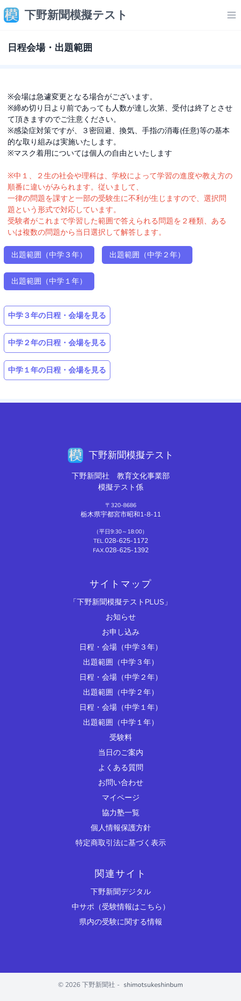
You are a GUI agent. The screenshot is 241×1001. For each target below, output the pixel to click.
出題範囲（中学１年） (49, 281)
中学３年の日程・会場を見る (57, 315)
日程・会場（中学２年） (120, 677)
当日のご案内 (120, 752)
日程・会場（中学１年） (120, 707)
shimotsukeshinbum (153, 984)
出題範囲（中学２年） (147, 255)
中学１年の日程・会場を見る (57, 370)
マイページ (121, 798)
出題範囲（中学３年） (49, 255)
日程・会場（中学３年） (120, 647)
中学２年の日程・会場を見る (57, 343)
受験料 (120, 737)
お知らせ (121, 617)
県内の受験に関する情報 (120, 922)
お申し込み (121, 632)
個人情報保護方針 (121, 828)
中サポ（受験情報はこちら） (121, 907)
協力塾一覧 (121, 813)
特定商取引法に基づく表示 (120, 843)
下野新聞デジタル (121, 892)
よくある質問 (120, 768)
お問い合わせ (120, 783)
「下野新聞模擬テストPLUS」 (120, 602)
